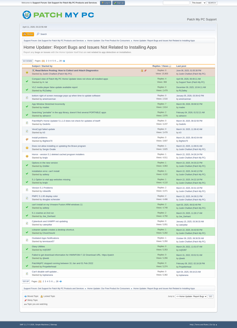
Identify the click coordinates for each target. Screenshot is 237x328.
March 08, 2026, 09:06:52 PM (189, 104)
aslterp (45, 174)
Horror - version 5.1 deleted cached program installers (58, 154)
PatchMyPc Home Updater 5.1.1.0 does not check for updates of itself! (66, 121)
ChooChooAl (48, 233)
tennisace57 (48, 241)
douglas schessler (51, 199)
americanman (49, 99)
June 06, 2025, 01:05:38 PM (188, 70)
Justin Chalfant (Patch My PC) (57, 74)
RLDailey (46, 90)
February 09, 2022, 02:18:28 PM (190, 263)
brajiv (45, 157)
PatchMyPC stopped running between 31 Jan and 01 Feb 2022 (62, 263)
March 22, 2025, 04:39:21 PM (189, 196)
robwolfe (46, 191)
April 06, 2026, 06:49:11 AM (188, 79)
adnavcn (46, 115)
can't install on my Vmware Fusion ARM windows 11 (57, 204)
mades (45, 107)
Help (191, 325)
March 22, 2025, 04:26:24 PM (189, 154)
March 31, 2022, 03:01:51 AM (189, 255)
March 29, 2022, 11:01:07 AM (189, 247)
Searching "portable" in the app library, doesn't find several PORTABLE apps (69, 112)
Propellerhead (49, 266)
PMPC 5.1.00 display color (45, 196)
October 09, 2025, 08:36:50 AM (190, 238)
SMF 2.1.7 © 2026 (27, 325)
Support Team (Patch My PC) (192, 82)
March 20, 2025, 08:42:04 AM (189, 138)
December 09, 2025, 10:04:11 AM (191, 87)
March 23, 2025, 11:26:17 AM (189, 213)
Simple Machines (42, 325)
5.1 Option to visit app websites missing (51, 179)
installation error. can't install (45, 171)
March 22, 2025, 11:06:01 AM (189, 146)
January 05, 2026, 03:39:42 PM (190, 96)
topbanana (47, 275)
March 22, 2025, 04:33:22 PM (189, 163)
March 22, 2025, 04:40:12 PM (189, 171)
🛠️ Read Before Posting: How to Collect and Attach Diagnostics (65, 70)
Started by (47, 66)
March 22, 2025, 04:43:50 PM (189, 230)
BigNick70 (47, 141)
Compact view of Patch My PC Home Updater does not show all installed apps (70, 79)
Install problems (39, 137)
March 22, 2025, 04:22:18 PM (189, 179)
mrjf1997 (46, 250)
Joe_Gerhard (48, 216)
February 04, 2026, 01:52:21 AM (190, 112)
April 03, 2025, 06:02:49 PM (188, 205)
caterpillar (47, 224)
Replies (156, 66)
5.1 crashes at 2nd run (43, 213)
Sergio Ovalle (49, 149)
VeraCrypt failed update (43, 129)
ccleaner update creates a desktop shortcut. (53, 229)
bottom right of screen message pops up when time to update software (66, 95)
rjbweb (45, 258)
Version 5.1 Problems (42, 188)
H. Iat (45, 82)
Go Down (27, 61)
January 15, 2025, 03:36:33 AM (190, 221)
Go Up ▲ (213, 325)
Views (166, 66)
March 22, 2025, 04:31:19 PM (189, 188)
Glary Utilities (38, 246)
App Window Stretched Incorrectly (48, 104)
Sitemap (53, 325)
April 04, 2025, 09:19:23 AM (188, 272)
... (58, 61)
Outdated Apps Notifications (45, 238)
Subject (36, 66)
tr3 (43, 132)
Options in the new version (45, 163)
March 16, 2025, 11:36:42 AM (189, 129)
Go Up (26, 281)
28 (60, 61)
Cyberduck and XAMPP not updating (50, 221)
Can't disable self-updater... (45, 271)
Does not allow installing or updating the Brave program (59, 146)
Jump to (171, 296)
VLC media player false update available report (55, 87)
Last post (181, 66)
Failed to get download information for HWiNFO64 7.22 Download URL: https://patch (73, 255)
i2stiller (45, 166)
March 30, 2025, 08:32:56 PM (189, 121)
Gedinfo (46, 124)
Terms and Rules (201, 325)
